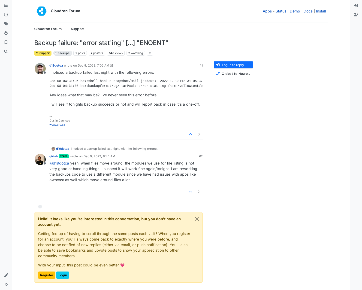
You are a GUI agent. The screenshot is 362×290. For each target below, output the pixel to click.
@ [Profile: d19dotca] (59, 163)
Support (42, 53)
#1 (201, 65)
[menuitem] (356, 5)
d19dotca (56, 65)
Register (46, 275)
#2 (201, 156)
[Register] (356, 14)
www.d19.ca (57, 124)
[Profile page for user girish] (40, 159)
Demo (295, 11)
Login (62, 275)
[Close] (196, 218)
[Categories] (6, 5)
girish (53, 156)
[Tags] (6, 24)
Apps (267, 11)
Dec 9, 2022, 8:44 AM (99, 156)
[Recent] (6, 14)
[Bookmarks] (6, 42)
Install (321, 11)
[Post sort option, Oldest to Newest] (233, 73)
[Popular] (6, 33)
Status (281, 11)
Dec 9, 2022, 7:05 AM (93, 65)
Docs (308, 11)
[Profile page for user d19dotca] (40, 68)
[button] (6, 275)
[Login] (356, 5)
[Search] (6, 51)
